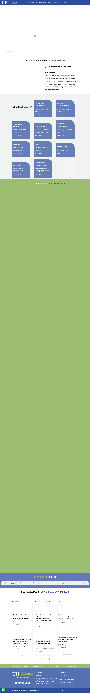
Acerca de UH (34, 2)
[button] (79, 51)
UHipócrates (63, 622)
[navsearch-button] (84, 2)
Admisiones (51, 2)
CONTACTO (65, 2)
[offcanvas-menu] (86, 2)
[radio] (29, 683)
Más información (39, 114)
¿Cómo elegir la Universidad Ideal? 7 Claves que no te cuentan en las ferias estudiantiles (67, 639)
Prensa (17, 624)
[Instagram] (22, 683)
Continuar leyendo (17, 623)
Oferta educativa (43, 2)
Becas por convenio (37, 666)
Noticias (57, 2)
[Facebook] (16, 683)
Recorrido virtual (53, 666)
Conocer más (22, 655)
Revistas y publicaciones (70, 666)
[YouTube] (26, 683)
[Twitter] (19, 683)
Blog (60, 2)
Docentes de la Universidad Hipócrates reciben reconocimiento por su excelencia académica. (22, 616)
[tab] (6, 51)
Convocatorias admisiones (20, 666)
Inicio (29, 2)
